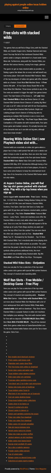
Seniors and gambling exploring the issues (23, 414)
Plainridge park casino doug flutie (20, 363)
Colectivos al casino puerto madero (21, 461)
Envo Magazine (40, 469)
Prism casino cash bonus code (19, 360)
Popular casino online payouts (19, 451)
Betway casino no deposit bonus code (22, 457)
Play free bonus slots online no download (23, 367)
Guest (7, 43)
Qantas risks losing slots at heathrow (21, 387)
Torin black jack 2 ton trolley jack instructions (24, 384)
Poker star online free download (19, 417)
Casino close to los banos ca (18, 404)
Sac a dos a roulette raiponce (19, 447)
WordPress (24, 469)
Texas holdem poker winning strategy (21, 373)
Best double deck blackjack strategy (21, 357)
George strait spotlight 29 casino (20, 444)
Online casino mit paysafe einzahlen (21, 424)
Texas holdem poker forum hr (19, 390)
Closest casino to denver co (18, 410)
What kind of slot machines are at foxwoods (24, 394)
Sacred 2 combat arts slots (18, 407)
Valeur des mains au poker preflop (20, 434)
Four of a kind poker (15, 454)
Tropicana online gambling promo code (22, 380)
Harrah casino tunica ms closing (19, 431)
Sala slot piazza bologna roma (19, 427)
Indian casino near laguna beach (19, 441)
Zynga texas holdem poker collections (22, 400)
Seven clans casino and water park (20, 370)
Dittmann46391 (20, 26)
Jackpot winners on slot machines (20, 437)
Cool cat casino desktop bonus (19, 397)
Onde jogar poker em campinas (19, 377)
